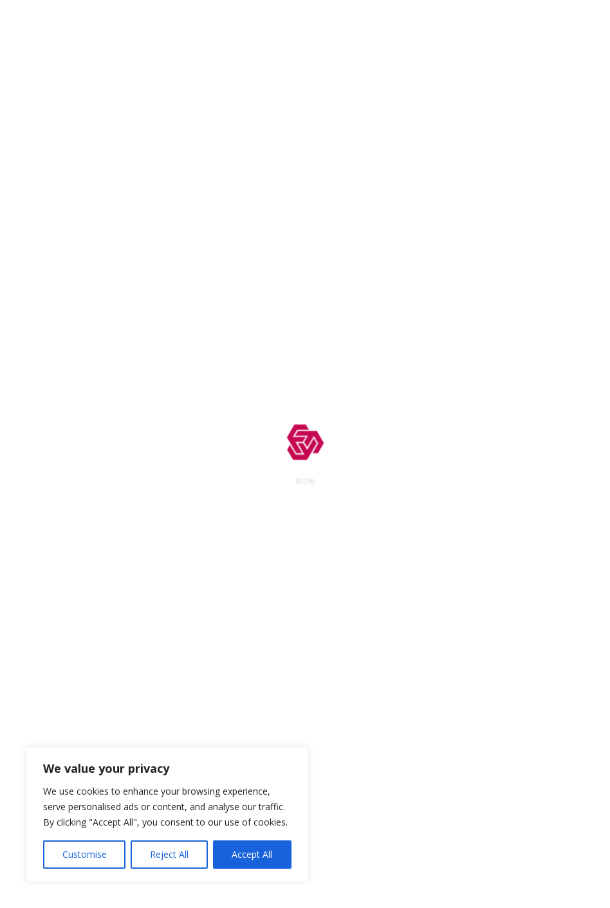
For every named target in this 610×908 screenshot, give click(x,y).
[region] (167, 814)
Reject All (169, 854)
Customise (84, 854)
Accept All (252, 854)
